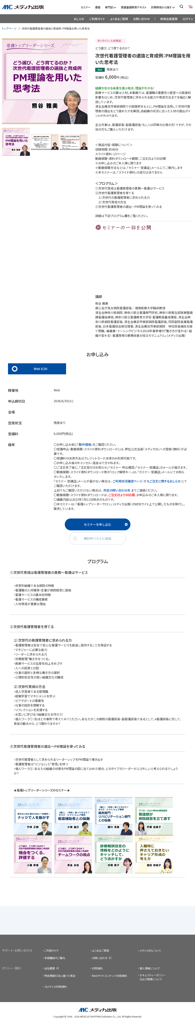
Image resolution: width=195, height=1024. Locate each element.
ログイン (188, 19)
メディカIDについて (150, 950)
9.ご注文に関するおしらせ (164, 481)
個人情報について (150, 968)
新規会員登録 (168, 19)
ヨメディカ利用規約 (55, 986)
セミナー (85, 7)
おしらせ (79, 19)
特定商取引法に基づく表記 (59, 976)
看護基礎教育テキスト (133, 7)
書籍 (97, 7)
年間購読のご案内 (54, 958)
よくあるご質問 (119, 19)
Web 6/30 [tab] (40, 368)
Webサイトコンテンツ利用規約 (109, 976)
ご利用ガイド (97, 19)
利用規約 (97, 968)
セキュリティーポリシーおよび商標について (153, 977)
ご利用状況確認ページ (128, 481)
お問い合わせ (141, 19)
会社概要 (49, 968)
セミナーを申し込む (97, 524)
